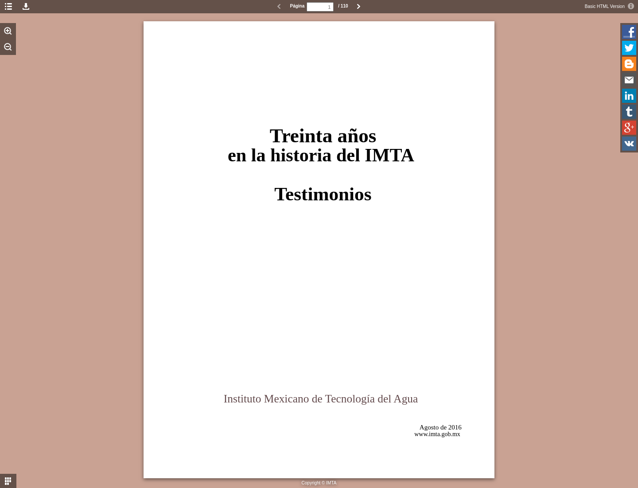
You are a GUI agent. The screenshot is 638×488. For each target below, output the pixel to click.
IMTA (331, 482)
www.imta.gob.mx (437, 434)
